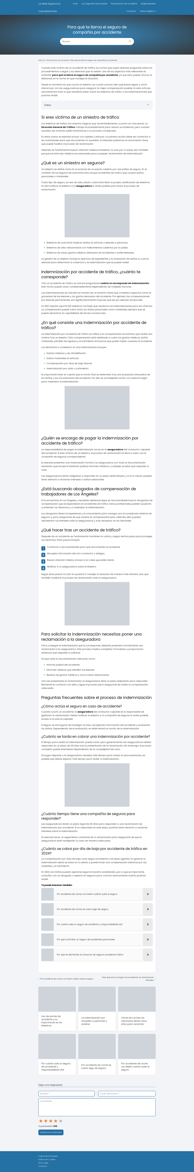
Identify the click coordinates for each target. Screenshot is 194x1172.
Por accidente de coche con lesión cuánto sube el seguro (66, 978)
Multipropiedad (148, 3)
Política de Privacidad (48, 1156)
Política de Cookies (46, 1159)
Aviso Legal (43, 1163)
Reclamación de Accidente (124, 3)
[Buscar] (129, 40)
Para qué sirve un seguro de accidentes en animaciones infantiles (128, 978)
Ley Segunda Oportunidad (94, 3)
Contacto (131, 11)
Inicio (75, 3)
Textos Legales (147, 11)
